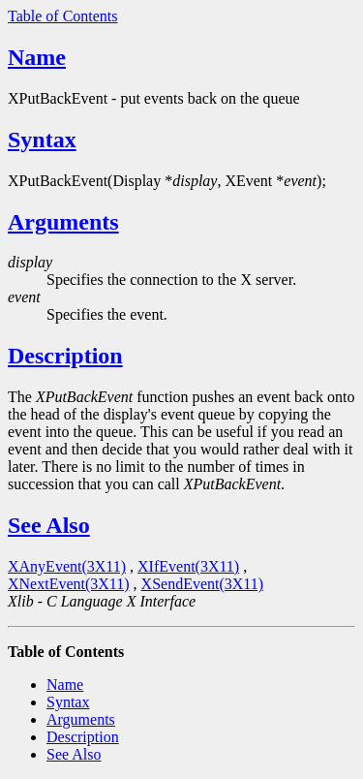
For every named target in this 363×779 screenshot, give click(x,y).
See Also (49, 525)
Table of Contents (63, 16)
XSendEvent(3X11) (202, 584)
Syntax (42, 139)
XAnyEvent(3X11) (67, 566)
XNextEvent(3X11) (69, 584)
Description (65, 355)
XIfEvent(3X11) (188, 566)
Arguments (63, 221)
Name (37, 57)
